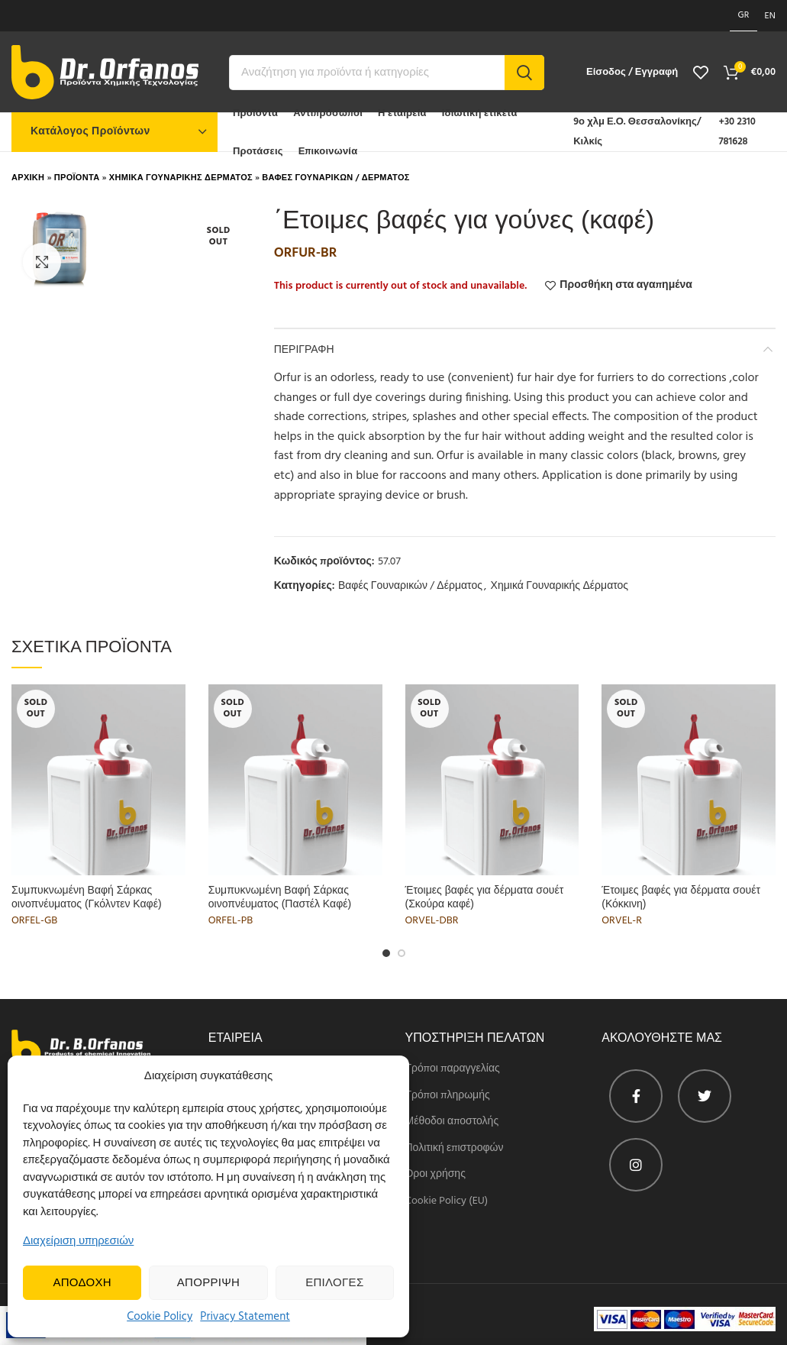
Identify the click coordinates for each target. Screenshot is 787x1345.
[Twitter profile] (704, 1096)
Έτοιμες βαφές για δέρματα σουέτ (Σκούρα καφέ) (484, 897)
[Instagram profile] (636, 1164)
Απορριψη (208, 1283)
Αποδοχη (82, 1283)
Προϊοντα (77, 178)
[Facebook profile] (636, 1096)
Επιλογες (334, 1283)
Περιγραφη (304, 349)
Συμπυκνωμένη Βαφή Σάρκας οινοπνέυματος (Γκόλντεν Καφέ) (86, 897)
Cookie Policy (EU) (447, 1201)
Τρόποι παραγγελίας (452, 1069)
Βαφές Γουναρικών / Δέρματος (410, 586)
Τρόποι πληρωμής (447, 1096)
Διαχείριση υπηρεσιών (78, 1241)
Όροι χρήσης (435, 1174)
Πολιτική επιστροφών (454, 1148)
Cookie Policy (159, 1317)
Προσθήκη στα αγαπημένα (626, 285)
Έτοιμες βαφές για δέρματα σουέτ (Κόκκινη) (681, 897)
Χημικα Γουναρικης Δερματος (181, 178)
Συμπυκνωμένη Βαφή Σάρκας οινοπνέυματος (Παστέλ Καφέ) (279, 897)
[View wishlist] (700, 72)
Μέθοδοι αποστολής (452, 1122)
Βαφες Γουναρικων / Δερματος (335, 178)
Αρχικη (27, 178)
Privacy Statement (245, 1317)
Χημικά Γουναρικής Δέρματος (560, 586)
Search (524, 72)
